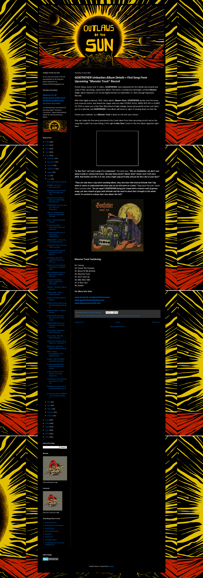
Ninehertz (48, 534)
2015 (47, 437)
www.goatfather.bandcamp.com (89, 300)
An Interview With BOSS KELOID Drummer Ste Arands (55, 366)
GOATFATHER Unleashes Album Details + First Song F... (55, 318)
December (51, 158)
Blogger (111, 566)
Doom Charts (49, 528)
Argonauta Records (103, 316)
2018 (47, 427)
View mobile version (117, 326)
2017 (47, 430)
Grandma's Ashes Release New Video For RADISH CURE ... (56, 267)
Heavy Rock (120, 316)
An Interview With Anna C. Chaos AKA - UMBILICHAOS (56, 234)
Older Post (156, 322)
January (50, 416)
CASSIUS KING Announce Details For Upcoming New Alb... (55, 325)
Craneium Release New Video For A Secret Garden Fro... (55, 374)
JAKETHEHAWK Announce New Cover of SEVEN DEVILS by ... (56, 274)
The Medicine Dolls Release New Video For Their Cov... (57, 381)
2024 (47, 145)
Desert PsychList (50, 522)
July (48, 176)
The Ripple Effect (51, 540)
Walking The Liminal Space (54, 525)
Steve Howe (128, 316)
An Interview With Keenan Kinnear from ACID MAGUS (56, 252)
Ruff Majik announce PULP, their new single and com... (56, 192)
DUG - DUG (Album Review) (56, 182)
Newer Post (79, 322)
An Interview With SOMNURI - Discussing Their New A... (57, 396)
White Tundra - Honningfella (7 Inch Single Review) (55, 354)
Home (118, 322)
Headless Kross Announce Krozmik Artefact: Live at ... (56, 388)
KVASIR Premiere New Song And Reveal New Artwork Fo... (56, 305)
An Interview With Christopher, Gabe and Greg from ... (56, 227)
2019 (47, 423)
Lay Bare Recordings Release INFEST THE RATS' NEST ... (55, 282)
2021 (47, 155)
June (49, 179)
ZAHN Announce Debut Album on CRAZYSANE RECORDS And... (55, 200)
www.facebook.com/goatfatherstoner (92, 297)
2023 (47, 149)
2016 (47, 434)
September (51, 169)
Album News (85, 316)
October (50, 165)
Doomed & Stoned (51, 531)
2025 (47, 142)
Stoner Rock (136, 316)
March (49, 409)
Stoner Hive (49, 537)
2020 (47, 420)
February (50, 412)
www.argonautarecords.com (88, 303)
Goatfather (113, 316)
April (49, 405)
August (50, 172)
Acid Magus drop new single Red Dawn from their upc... (55, 260)
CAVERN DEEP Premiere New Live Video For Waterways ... (57, 207)
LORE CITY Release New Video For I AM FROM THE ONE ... (55, 214)
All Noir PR (93, 316)
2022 (47, 152)
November (51, 162)
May (49, 402)
